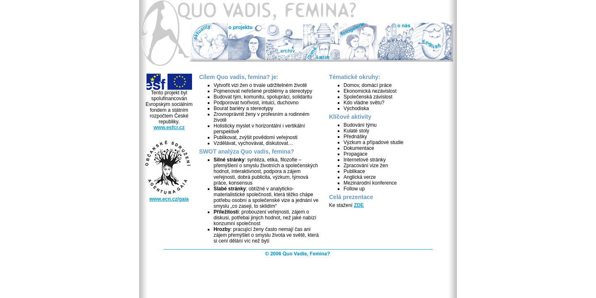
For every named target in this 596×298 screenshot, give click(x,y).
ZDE (359, 205)
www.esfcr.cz (169, 127)
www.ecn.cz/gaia (169, 199)
